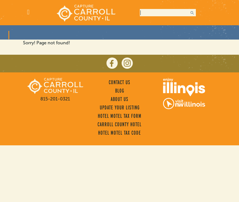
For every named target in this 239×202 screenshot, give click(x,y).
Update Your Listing (120, 107)
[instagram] (127, 63)
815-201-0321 (55, 99)
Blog (119, 91)
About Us (119, 99)
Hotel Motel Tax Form (119, 116)
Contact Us (119, 82)
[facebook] (112, 63)
